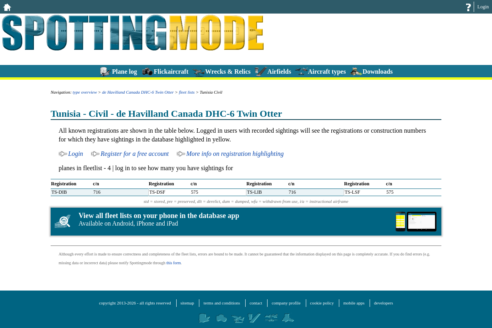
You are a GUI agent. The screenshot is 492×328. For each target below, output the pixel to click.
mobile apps (353, 303)
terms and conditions (221, 303)
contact (256, 303)
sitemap (187, 303)
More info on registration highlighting (234, 153)
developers (383, 303)
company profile (286, 303)
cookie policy (322, 303)
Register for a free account (134, 153)
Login (483, 7)
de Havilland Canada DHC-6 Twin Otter (138, 92)
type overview (85, 92)
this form (173, 263)
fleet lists (187, 92)
